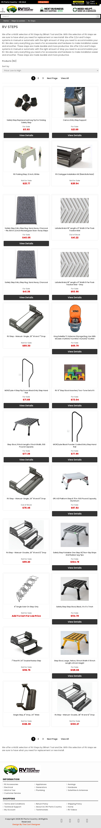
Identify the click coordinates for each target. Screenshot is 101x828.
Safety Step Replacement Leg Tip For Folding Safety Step (26, 121)
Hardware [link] (72, 787)
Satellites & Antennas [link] (78, 790)
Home (70, 806)
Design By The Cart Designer (26, 824)
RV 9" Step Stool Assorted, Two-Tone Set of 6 (74, 390)
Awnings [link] (72, 784)
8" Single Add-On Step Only (26, 606)
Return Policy (42, 803)
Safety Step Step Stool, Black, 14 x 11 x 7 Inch (74, 606)
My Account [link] (78, 3)
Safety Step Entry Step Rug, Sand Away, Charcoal (26, 282)
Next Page (52, 78)
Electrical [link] (8, 787)
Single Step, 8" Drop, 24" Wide (26, 714)
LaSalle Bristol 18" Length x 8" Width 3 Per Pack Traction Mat (74, 229)
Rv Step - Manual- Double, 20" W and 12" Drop (26, 552)
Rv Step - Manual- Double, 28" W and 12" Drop (75, 714)
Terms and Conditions (14, 803)
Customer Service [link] (12, 793)
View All (65, 78)
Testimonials (42, 809)
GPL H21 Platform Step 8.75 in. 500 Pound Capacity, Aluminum (75, 499)
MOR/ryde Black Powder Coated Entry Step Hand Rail (74, 445)
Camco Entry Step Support (74, 120)
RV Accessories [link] (11, 784)
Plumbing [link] (40, 790)
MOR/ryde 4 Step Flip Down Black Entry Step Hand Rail (26, 391)
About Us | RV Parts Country (49, 806)
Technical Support (12, 806)
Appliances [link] (41, 784)
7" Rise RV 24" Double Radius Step (26, 660)
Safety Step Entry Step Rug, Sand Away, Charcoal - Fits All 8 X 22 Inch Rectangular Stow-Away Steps (26, 229)
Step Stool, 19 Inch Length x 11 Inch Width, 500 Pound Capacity (26, 445)
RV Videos (72, 809)
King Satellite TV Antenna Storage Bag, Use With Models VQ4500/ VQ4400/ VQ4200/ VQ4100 (75, 337)
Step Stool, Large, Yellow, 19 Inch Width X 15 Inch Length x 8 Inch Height (74, 661)
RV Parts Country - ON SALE (25, 2)
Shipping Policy (75, 803)
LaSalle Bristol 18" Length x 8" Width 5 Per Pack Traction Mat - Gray (74, 283)
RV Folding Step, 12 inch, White (26, 174)
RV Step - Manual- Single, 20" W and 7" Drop (26, 336)
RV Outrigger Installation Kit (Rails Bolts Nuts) (74, 174)
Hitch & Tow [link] (9, 790)
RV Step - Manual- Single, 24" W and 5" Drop (26, 498)
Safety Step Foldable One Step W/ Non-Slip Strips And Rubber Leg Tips (74, 553)
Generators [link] (41, 787)
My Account (9, 809)
